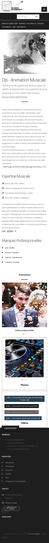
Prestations (6, 27)
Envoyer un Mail (11, 503)
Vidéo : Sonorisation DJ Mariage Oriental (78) (23, 418)
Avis (6, 477)
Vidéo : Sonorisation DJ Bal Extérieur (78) (21, 412)
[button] (23, 334)
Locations (9, 470)
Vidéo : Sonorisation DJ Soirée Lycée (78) (21, 406)
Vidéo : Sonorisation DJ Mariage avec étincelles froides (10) (24, 398)
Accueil (40, 23)
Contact (8, 474)
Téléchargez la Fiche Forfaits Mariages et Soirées (22, 167)
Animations (9, 462)
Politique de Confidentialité (15, 481)
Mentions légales (34, 534)
